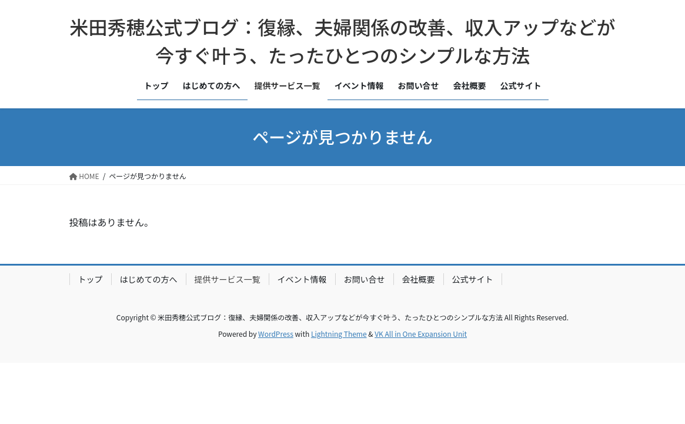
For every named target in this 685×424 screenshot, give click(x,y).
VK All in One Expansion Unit (421, 334)
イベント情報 (302, 279)
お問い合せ (364, 279)
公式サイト (472, 279)
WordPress (275, 334)
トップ (90, 279)
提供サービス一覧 (227, 279)
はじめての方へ (149, 279)
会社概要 (418, 279)
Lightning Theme (339, 334)
